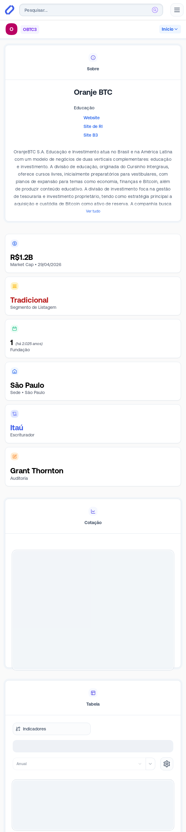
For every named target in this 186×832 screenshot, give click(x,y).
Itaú (16, 427)
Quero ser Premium (93, 806)
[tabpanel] (93, 160)
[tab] (93, 62)
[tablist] (93, 62)
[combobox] (91, 10)
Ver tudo (93, 211)
